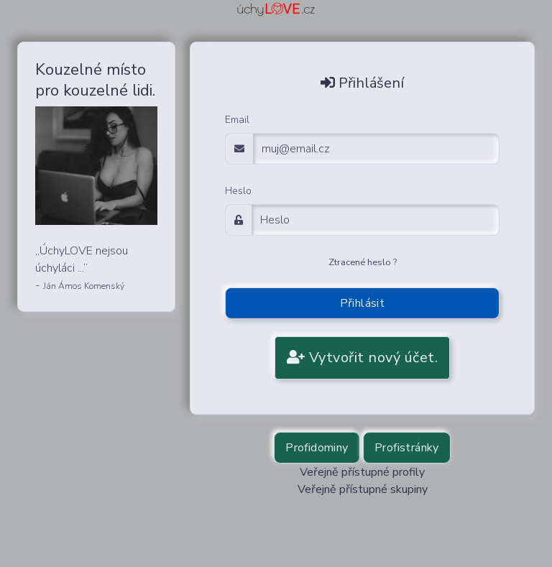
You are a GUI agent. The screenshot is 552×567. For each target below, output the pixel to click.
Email (237, 119)
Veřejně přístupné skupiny (363, 489)
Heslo (238, 191)
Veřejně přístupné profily (362, 472)
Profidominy (316, 448)
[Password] (376, 220)
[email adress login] (376, 149)
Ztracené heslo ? (362, 262)
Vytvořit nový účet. (362, 357)
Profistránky (406, 448)
